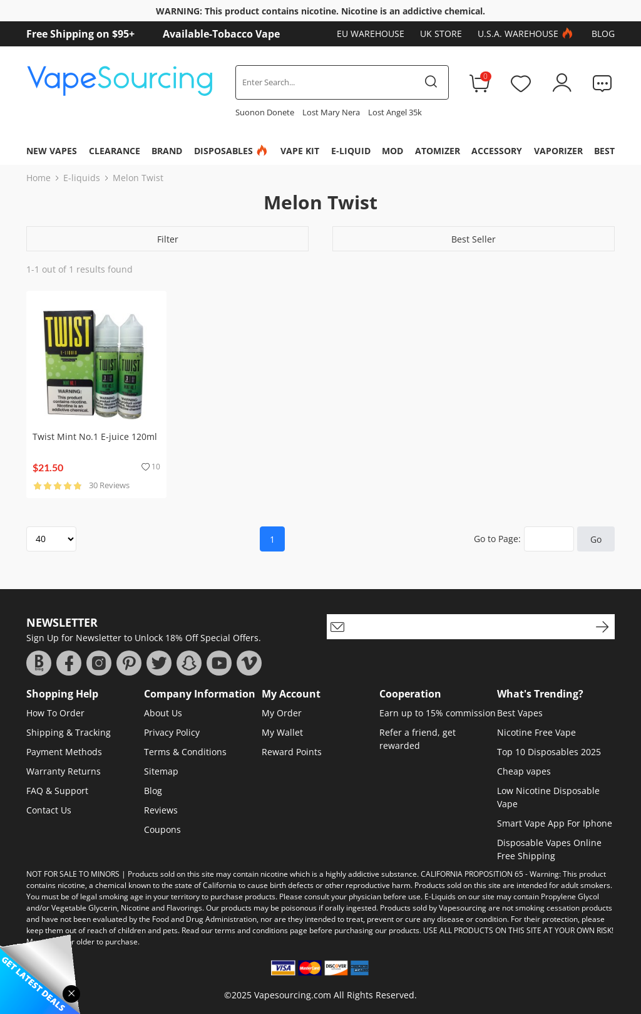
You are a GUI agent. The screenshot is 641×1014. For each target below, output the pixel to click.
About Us (163, 713)
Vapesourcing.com (292, 995)
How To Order (55, 713)
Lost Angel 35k (395, 112)
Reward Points (292, 752)
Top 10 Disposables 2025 (549, 752)
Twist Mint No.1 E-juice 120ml (95, 436)
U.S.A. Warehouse (527, 33)
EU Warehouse (370, 33)
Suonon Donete (264, 112)
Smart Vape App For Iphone (554, 823)
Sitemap (161, 771)
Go (596, 539)
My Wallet (282, 732)
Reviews (161, 810)
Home (38, 178)
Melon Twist (138, 178)
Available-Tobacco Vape (221, 34)
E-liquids (81, 178)
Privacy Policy (172, 732)
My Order (282, 713)
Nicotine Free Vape (536, 732)
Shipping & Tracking (68, 732)
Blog (603, 33)
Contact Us (48, 810)
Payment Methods (64, 752)
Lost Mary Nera (331, 112)
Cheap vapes (524, 771)
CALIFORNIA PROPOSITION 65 (472, 874)
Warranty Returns (63, 771)
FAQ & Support (57, 791)
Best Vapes (520, 713)
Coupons (162, 829)
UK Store (441, 33)
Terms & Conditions (185, 752)
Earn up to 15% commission (437, 713)
